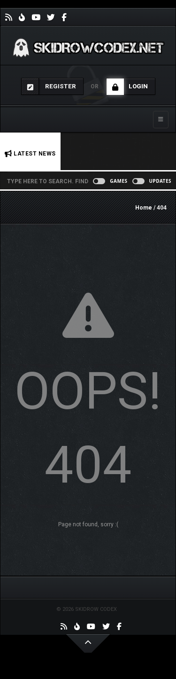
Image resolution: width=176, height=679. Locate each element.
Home (143, 207)
